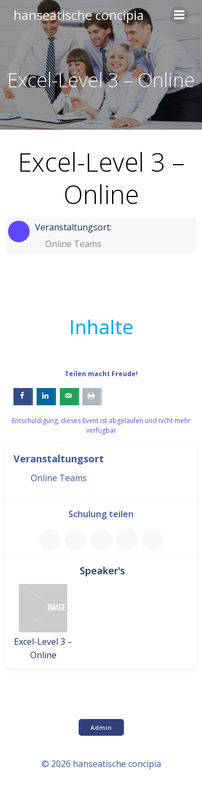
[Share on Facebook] (23, 396)
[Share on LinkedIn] (46, 396)
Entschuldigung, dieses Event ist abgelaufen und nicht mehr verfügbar (101, 425)
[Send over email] (69, 396)
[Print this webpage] (92, 396)
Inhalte (101, 326)
